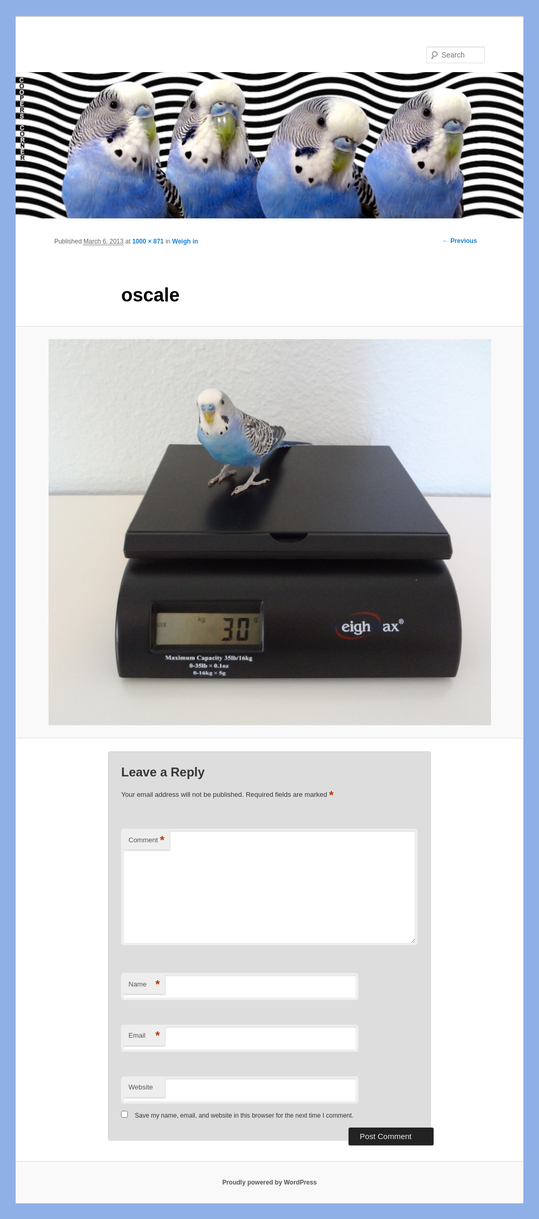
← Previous (459, 241)
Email (144, 1035)
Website (140, 1087)
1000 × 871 (147, 241)
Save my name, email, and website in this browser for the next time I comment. (244, 1115)
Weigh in (185, 241)
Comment (146, 840)
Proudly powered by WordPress (269, 1182)
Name (144, 984)
